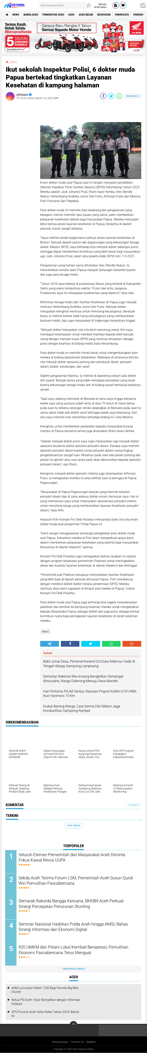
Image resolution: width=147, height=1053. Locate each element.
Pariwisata (122, 14)
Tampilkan (133, 805)
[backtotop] (73, 1025)
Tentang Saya (60, 1042)
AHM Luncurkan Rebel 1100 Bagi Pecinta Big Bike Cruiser (44, 990)
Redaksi (91, 1042)
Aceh (72, 14)
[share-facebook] (103, 96)
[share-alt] (49, 644)
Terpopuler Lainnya (73, 969)
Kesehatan (104, 14)
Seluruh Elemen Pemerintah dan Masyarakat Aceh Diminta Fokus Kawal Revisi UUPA (72, 857)
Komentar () (132, 95)
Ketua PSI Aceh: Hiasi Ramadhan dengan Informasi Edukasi (45, 1002)
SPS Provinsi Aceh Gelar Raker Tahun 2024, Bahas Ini (45, 1014)
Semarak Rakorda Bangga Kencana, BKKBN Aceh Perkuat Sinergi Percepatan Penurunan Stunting (71, 904)
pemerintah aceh (53, 14)
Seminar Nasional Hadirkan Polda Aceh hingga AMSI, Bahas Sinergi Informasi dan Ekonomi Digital (73, 927)
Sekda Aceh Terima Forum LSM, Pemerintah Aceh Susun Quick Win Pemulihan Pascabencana (76, 881)
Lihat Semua (73, 825)
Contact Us (77, 1042)
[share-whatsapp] (119, 96)
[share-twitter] (111, 96)
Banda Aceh (31, 14)
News (16, 14)
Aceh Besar (86, 14)
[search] (65, 5)
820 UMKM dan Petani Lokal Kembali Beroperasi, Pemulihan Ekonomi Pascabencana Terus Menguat (74, 950)
